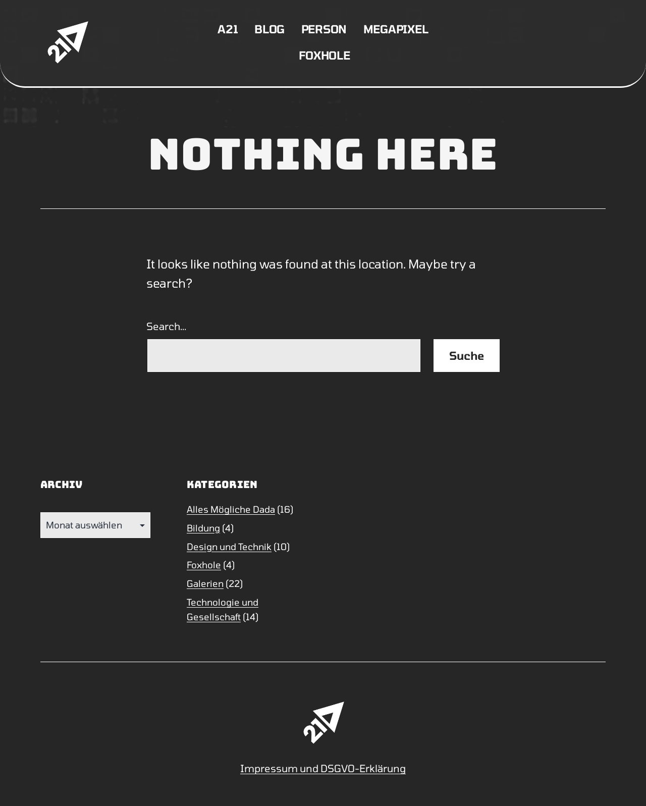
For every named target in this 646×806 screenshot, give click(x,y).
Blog (269, 28)
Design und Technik (229, 546)
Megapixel (395, 28)
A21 (228, 28)
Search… (166, 326)
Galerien (205, 583)
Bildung (203, 527)
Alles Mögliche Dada (231, 509)
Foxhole (324, 55)
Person (324, 28)
